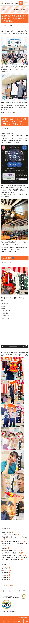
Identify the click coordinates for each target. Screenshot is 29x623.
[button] (14, 334)
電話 (26, 621)
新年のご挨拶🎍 (7, 532)
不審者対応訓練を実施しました (11, 550)
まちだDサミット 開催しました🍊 (12, 553)
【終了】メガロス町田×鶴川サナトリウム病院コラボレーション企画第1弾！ (14, 559)
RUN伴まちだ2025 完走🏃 (10, 535)
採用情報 (19, 591)
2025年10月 (5, 570)
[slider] (13, 346)
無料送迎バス (18, 621)
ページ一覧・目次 (5, 591)
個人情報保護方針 (13, 591)
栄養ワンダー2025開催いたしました (12, 541)
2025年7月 (5, 575)
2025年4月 (5, 577)
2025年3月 (5, 580)
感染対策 (21, 3)
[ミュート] (24, 346)
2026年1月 (5, 568)
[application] (14, 334)
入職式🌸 (5, 548)
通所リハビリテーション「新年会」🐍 (13, 555)
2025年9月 (5, 573)
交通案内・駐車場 (6, 621)
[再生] (3, 346)
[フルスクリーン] (26, 346)
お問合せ (24, 591)
